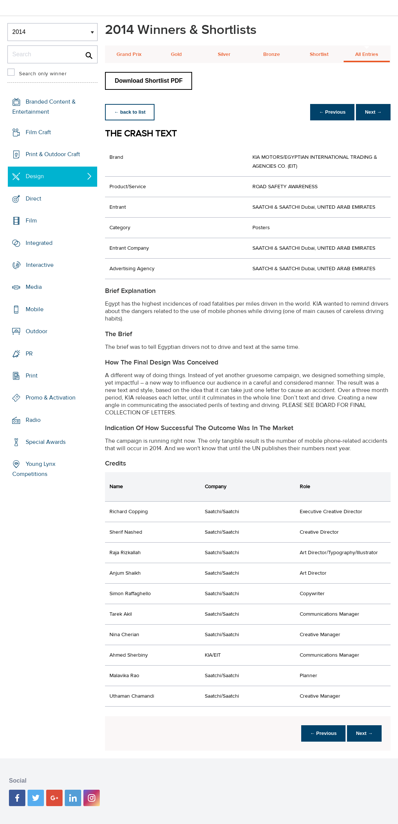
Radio (33, 420)
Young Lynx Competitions (33, 469)
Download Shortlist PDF (148, 81)
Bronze (271, 54)
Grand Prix (129, 54)
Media (34, 287)
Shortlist (319, 54)
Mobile (35, 309)
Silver (224, 54)
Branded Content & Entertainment (44, 107)
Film (31, 220)
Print (32, 375)
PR (29, 353)
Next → (373, 112)
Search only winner (43, 73)
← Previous (332, 112)
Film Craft (38, 132)
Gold (176, 54)
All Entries (366, 54)
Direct (33, 198)
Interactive (40, 265)
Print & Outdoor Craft (53, 154)
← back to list (130, 112)
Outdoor (36, 331)
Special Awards (46, 442)
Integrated (39, 242)
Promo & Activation (51, 397)
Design (35, 176)
